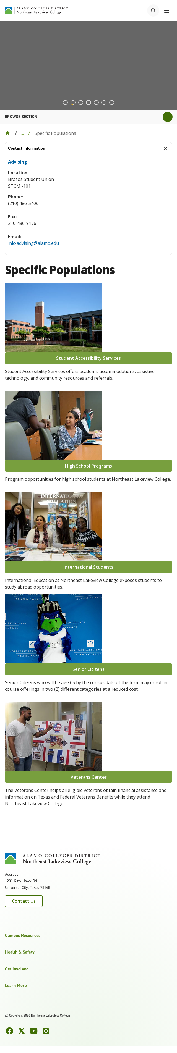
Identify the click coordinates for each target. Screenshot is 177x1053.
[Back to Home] (8, 133)
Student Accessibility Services (88, 358)
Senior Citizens (88, 669)
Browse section (21, 116)
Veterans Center (89, 777)
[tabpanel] (88, 204)
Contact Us (24, 901)
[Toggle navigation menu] (166, 10)
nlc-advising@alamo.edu (34, 243)
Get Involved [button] (16, 969)
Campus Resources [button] (22, 935)
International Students (88, 567)
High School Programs (88, 466)
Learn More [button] (16, 985)
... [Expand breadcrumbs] (22, 133)
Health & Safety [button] (20, 952)
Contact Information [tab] (26, 148)
